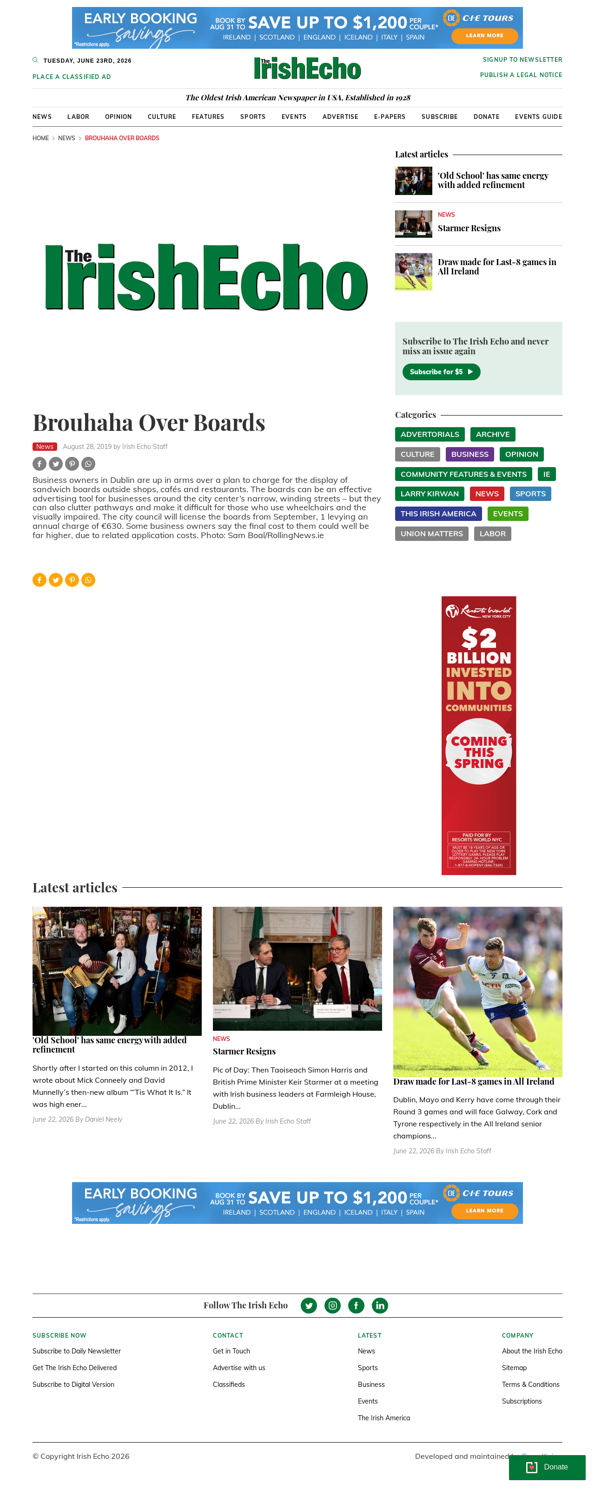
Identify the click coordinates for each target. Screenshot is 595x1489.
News (42, 116)
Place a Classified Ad (72, 76)
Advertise (341, 116)
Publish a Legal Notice (521, 75)
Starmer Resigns (469, 228)
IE (546, 474)
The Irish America (384, 1418)
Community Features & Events (464, 474)
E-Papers (390, 116)
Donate (487, 116)
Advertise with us (239, 1368)
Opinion (118, 116)
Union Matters (432, 533)
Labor (78, 116)
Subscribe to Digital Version (73, 1384)
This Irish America (438, 513)
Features (208, 116)
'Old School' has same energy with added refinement (493, 180)
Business (470, 454)
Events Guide (538, 116)
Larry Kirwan (430, 493)
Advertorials (430, 434)
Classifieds (229, 1384)
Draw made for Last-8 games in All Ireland (497, 266)
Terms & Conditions (531, 1384)
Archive (493, 434)
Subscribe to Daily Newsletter (77, 1351)
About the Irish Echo (532, 1351)
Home (41, 138)
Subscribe (440, 116)
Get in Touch (231, 1351)
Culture (162, 116)
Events (294, 116)
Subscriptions (522, 1401)
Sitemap (514, 1368)
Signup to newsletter (522, 59)
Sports (253, 116)
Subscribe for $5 (441, 372)
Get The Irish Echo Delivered (75, 1368)
